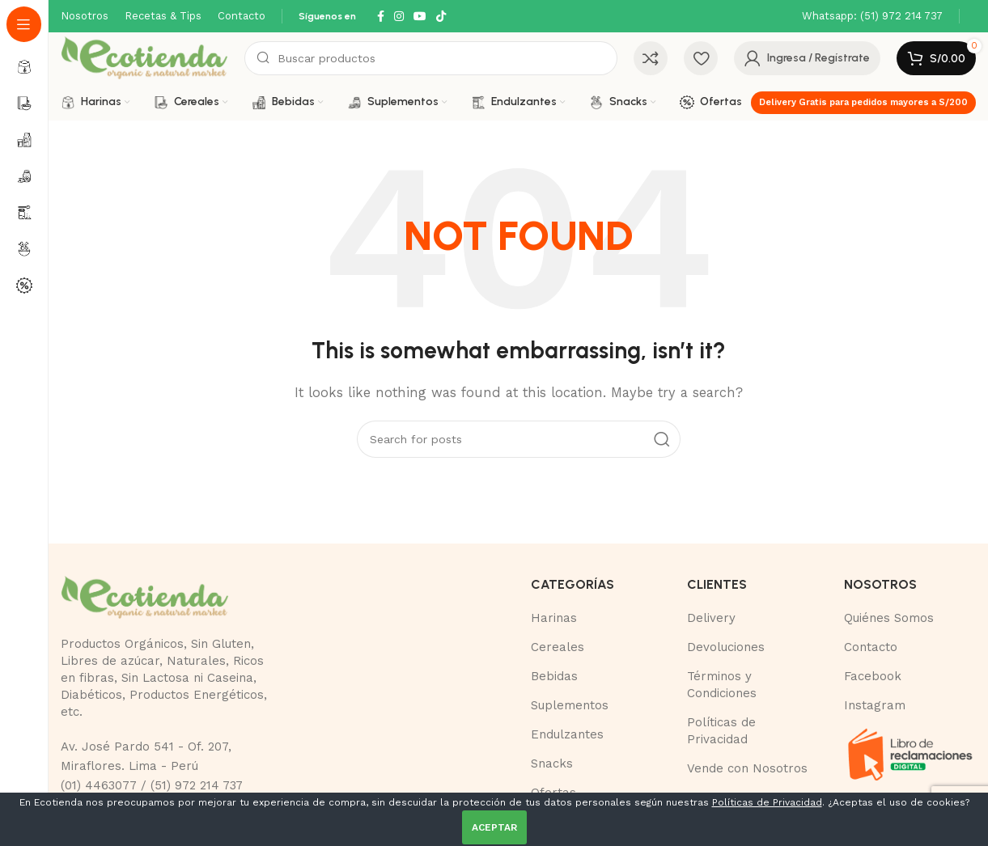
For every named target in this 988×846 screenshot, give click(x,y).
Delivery (711, 618)
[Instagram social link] (399, 16)
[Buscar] (430, 58)
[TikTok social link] (441, 16)
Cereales (557, 647)
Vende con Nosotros (747, 768)
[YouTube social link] (420, 16)
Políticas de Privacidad (767, 802)
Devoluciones (726, 647)
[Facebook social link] (380, 16)
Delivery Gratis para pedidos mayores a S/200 (863, 102)
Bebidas (554, 676)
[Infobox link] (872, 16)
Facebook (872, 676)
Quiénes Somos (889, 618)
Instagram (874, 705)
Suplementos (569, 705)
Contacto (870, 647)
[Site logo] (144, 57)
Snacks (552, 763)
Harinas (554, 618)
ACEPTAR (494, 827)
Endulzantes (567, 734)
